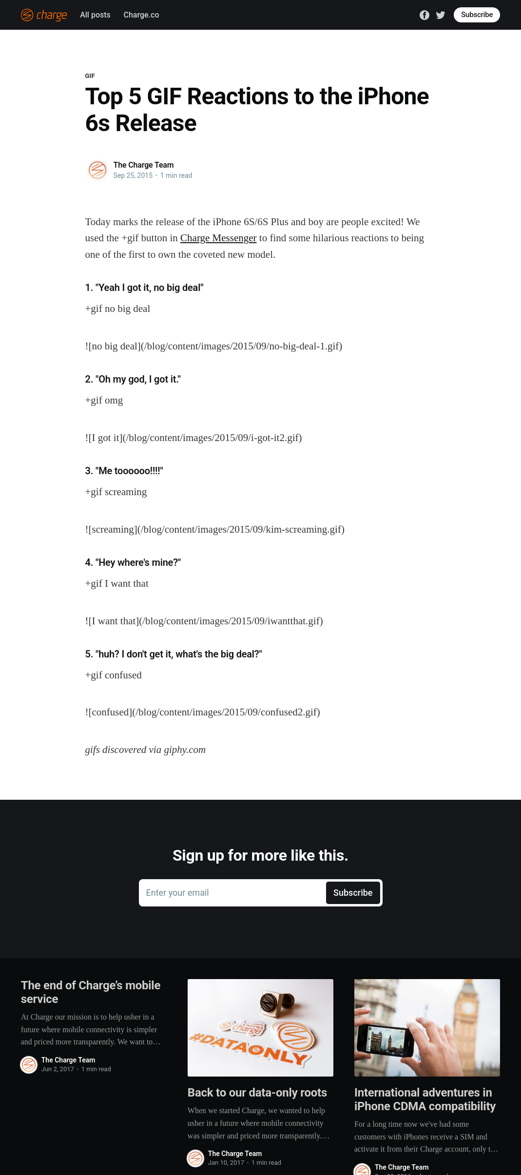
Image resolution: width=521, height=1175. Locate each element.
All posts (95, 14)
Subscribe (477, 14)
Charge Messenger (218, 238)
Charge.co (141, 14)
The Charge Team (144, 165)
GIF (90, 75)
